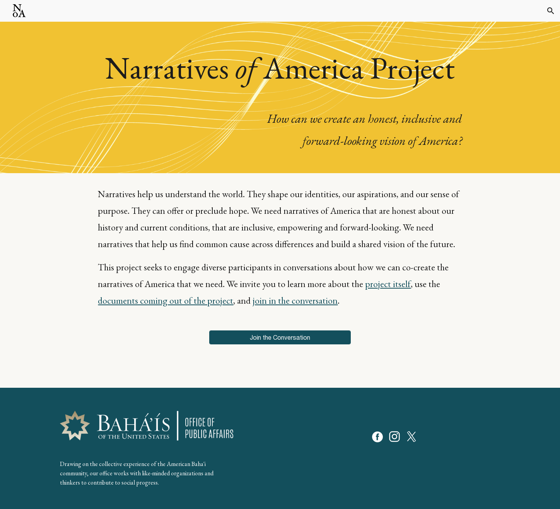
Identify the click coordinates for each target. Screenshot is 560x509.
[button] (550, 11)
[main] (280, 97)
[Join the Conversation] (280, 337)
